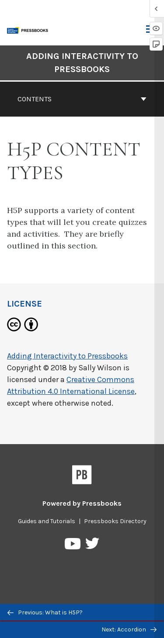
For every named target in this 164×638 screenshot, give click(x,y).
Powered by (82, 503)
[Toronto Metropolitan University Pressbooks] (29, 29)
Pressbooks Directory (115, 521)
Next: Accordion (129, 629)
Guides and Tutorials (46, 521)
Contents (82, 99)
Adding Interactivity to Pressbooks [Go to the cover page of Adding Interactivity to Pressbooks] (82, 62)
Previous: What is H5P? (45, 612)
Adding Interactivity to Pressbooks (67, 356)
